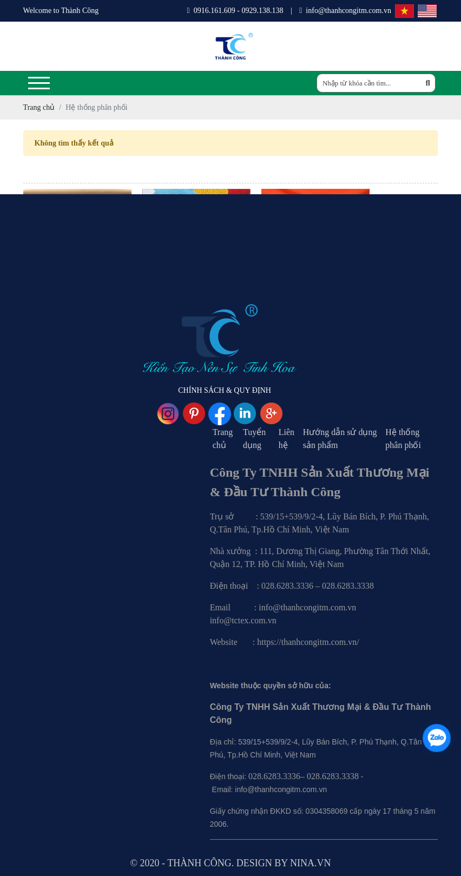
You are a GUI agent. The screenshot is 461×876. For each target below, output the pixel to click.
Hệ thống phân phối (403, 438)
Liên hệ (286, 438)
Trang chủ (223, 438)
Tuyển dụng (254, 438)
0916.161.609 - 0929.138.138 (235, 10)
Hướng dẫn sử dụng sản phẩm (340, 438)
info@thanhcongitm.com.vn (345, 10)
